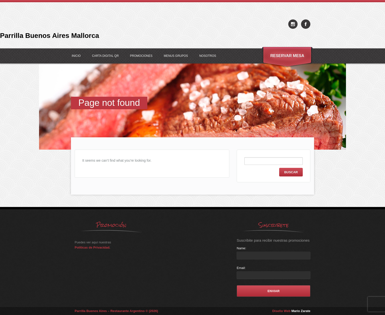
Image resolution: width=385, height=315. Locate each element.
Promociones (141, 56)
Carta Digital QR (105, 56)
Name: (241, 248)
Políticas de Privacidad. (92, 247)
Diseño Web (291, 311)
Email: (241, 268)
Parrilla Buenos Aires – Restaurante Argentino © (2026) (116, 311)
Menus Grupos (176, 56)
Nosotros (207, 56)
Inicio (76, 56)
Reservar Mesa (287, 56)
